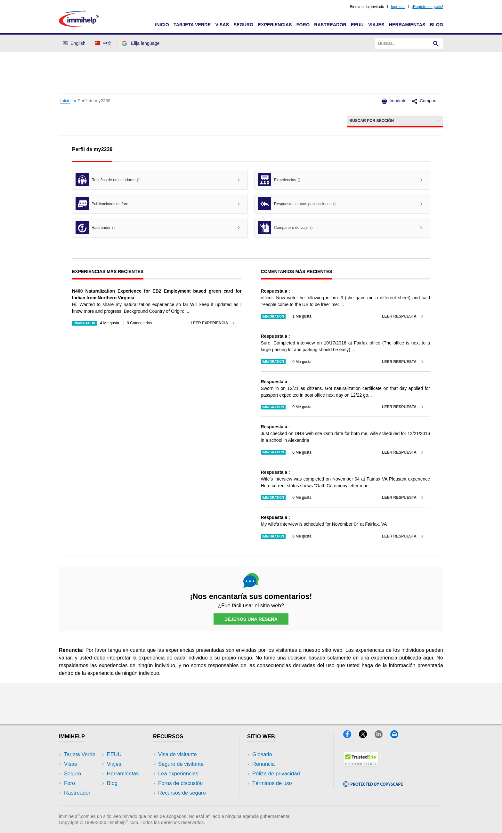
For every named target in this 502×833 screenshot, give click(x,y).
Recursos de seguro (182, 793)
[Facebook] (351, 736)
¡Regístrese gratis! (427, 6)
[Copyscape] (373, 784)
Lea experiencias (178, 774)
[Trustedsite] (361, 764)
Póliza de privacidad (276, 774)
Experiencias (275, 24)
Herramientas (407, 24)
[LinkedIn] (382, 736)
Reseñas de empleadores (108, 179)
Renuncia (263, 764)
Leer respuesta (399, 316)
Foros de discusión (180, 783)
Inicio (162, 24)
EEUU (357, 24)
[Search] (435, 43)
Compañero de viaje (285, 227)
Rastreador (330, 24)
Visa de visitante (177, 754)
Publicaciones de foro (102, 203)
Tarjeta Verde (192, 24)
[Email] (397, 736)
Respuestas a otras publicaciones (297, 203)
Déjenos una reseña (251, 619)
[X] (367, 736)
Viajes (376, 24)
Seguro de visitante (181, 764)
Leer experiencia (209, 323)
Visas (222, 24)
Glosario (262, 754)
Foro (303, 24)
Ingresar (398, 6)
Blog (436, 24)
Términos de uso (272, 783)
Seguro (243, 24)
